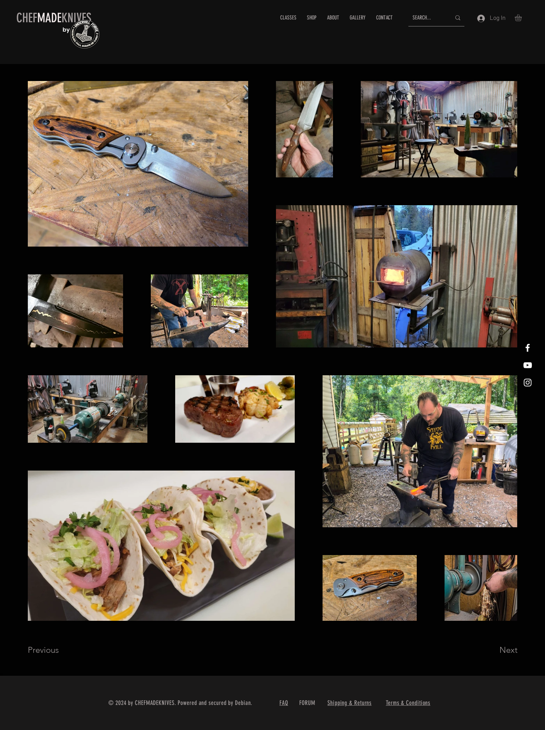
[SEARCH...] (427, 18)
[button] (522, 17)
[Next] (495, 650)
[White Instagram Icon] (527, 382)
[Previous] (53, 650)
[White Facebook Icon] (527, 348)
